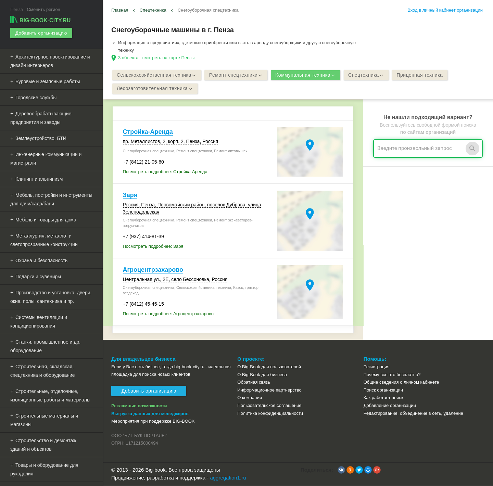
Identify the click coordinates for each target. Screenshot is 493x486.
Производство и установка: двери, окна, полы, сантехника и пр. (50, 297)
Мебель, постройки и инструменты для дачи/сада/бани (51, 199)
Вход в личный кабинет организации (445, 10)
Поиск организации (383, 390)
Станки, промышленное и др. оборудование (45, 346)
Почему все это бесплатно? (392, 375)
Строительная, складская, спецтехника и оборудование (42, 370)
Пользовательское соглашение (269, 405)
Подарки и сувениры (38, 276)
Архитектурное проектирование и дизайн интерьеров (50, 61)
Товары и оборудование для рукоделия (44, 469)
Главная (119, 10)
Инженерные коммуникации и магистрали (45, 158)
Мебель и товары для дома (45, 219)
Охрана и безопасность (41, 260)
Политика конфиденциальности (270, 413)
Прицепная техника (424, 75)
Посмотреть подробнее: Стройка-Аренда (165, 172)
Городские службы (35, 97)
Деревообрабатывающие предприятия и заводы (41, 118)
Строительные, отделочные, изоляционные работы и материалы (50, 395)
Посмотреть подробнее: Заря (153, 246)
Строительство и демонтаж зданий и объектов (43, 444)
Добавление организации (390, 405)
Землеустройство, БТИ (40, 138)
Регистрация (377, 367)
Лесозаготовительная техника (155, 89)
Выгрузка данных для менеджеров (150, 414)
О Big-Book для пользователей (269, 367)
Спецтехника (153, 10)
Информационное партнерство (269, 390)
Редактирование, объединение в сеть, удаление (413, 413)
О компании (249, 398)
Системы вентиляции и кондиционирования (38, 321)
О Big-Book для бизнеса (262, 375)
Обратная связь (253, 382)
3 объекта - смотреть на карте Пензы (156, 57)
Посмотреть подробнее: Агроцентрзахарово (168, 314)
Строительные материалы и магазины (44, 420)
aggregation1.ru (228, 478)
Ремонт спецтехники (237, 75)
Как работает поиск (383, 398)
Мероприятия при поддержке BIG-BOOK (153, 421)
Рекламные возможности (139, 406)
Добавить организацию (40, 32)
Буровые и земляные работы (47, 81)
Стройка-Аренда (148, 132)
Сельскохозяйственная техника (157, 75)
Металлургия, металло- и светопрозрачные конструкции (44, 240)
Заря (130, 195)
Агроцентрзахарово (153, 270)
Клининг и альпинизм (39, 178)
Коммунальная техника (308, 75)
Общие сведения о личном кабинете (401, 382)
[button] (341, 470)
